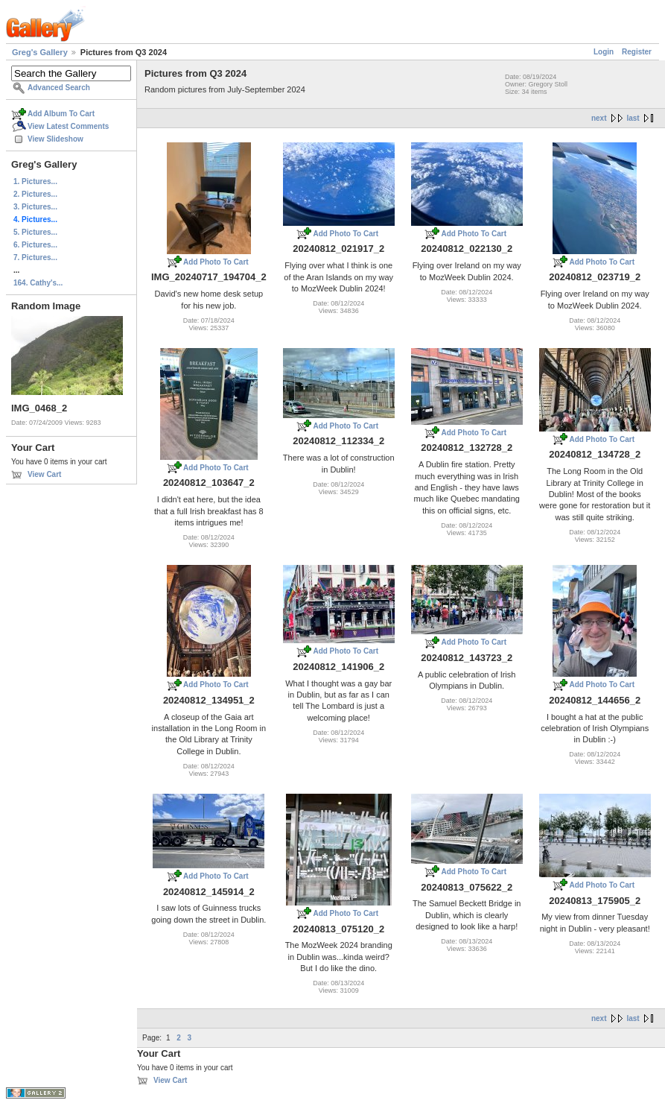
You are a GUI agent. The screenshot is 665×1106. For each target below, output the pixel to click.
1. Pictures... (35, 181)
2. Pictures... (35, 194)
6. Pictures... (35, 245)
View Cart (44, 474)
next (599, 118)
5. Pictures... (35, 232)
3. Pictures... (35, 207)
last (632, 118)
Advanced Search (59, 87)
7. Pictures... (35, 257)
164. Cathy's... (38, 283)
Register (637, 52)
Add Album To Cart (61, 114)
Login (604, 52)
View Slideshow (55, 139)
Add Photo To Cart (216, 262)
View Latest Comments (68, 126)
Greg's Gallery (40, 52)
